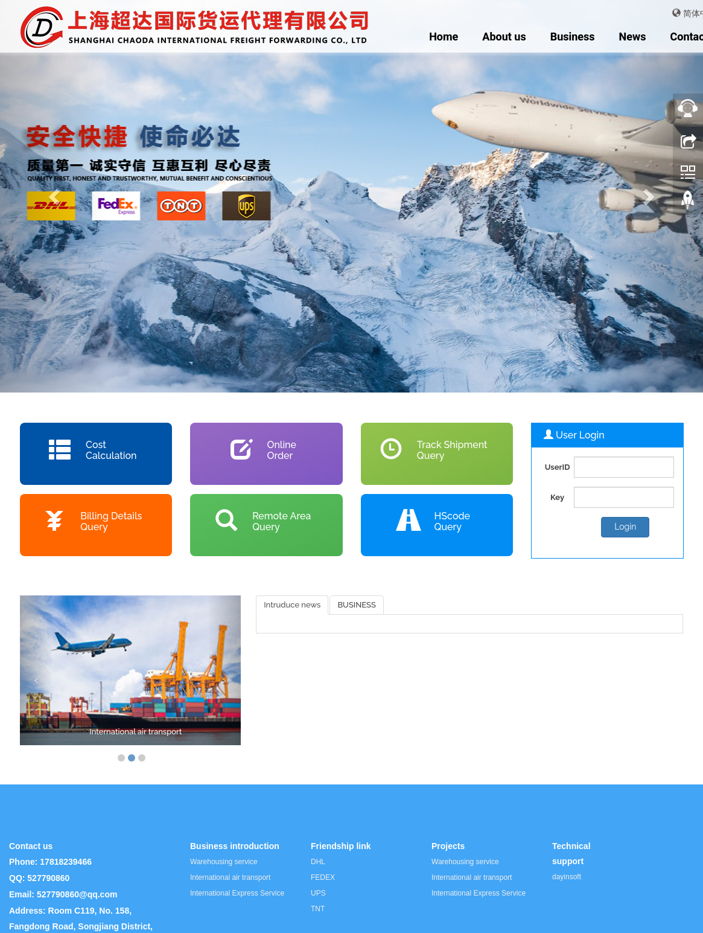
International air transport (135, 731)
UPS (318, 893)
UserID (557, 467)
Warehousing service (224, 862)
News (632, 36)
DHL (318, 862)
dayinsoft (566, 877)
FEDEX (323, 877)
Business (572, 36)
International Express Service (237, 893)
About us (504, 36)
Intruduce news (292, 604)
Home (443, 36)
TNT (318, 909)
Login (625, 526)
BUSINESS (356, 604)
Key (557, 497)
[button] (53, 196)
